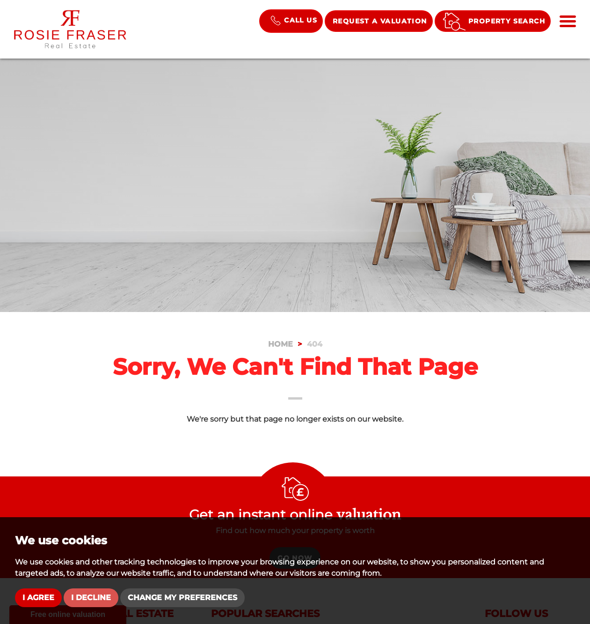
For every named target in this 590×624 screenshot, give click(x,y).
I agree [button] (38, 597)
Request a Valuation (380, 21)
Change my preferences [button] (182, 597)
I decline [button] (91, 597)
